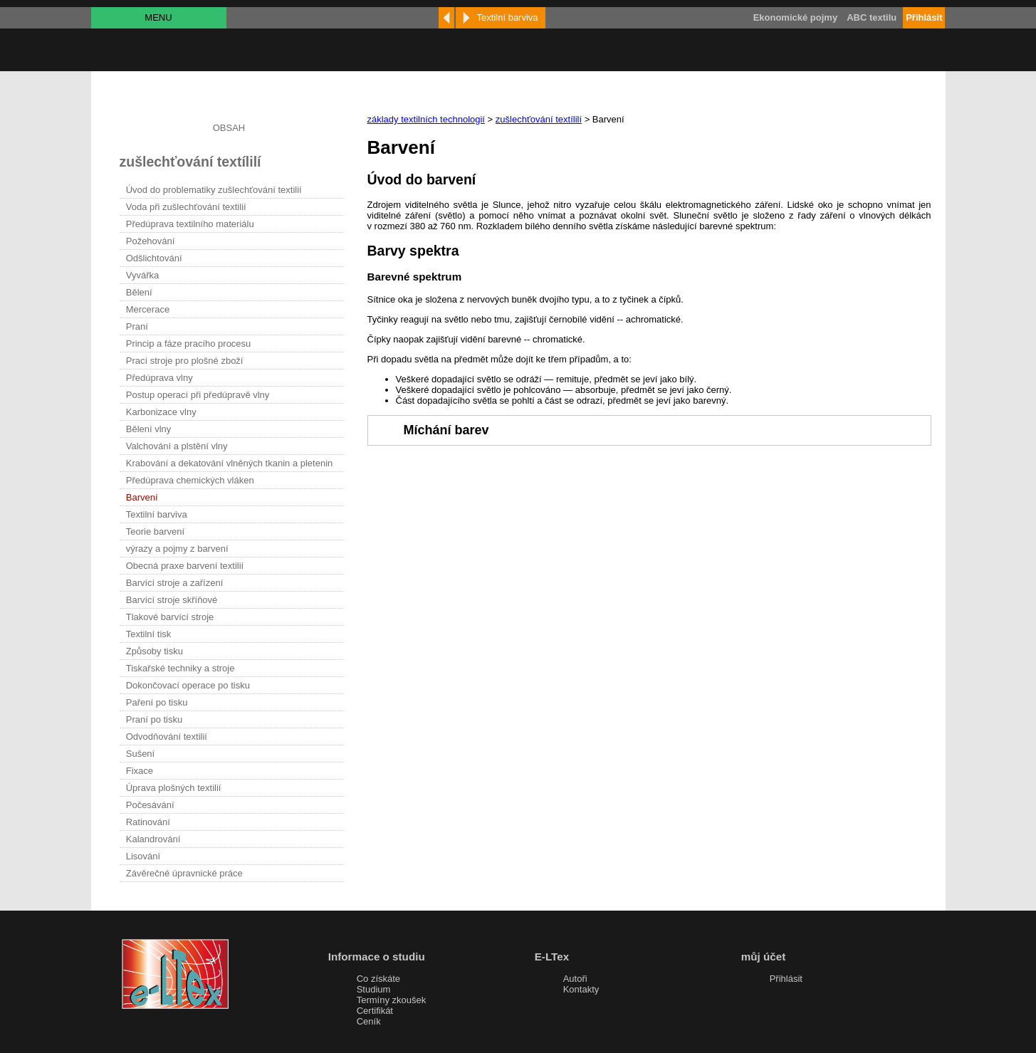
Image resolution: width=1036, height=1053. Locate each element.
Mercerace (147, 309)
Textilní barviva (156, 514)
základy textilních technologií (426, 119)
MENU (158, 17)
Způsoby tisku (154, 651)
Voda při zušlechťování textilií (186, 206)
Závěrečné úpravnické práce (184, 873)
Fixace (139, 770)
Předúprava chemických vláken (190, 480)
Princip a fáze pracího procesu (188, 343)
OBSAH (229, 127)
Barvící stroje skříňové (172, 599)
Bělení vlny (149, 429)
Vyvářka (142, 275)
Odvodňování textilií (166, 736)
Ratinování (148, 822)
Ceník (369, 1021)
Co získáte (378, 978)
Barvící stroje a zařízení (175, 582)
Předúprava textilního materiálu (190, 224)
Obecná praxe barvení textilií (185, 565)
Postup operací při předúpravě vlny (198, 394)
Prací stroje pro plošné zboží (185, 360)
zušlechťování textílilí (539, 119)
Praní (137, 326)
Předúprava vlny (159, 377)
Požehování (150, 241)
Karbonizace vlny (161, 412)
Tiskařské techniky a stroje (180, 668)
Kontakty (581, 989)
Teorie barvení (155, 531)
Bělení (139, 292)
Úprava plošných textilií (173, 787)
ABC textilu (871, 17)
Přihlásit (786, 978)
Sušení (140, 753)
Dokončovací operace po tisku (188, 685)
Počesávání (150, 805)
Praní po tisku (154, 719)
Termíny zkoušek (392, 1000)
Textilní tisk (149, 634)
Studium (374, 989)
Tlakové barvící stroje (170, 617)
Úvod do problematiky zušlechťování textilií (214, 189)
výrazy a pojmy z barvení (177, 548)
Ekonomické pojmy (795, 17)
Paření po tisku (157, 702)
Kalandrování (153, 839)
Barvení (142, 497)
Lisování (143, 856)
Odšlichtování (154, 258)
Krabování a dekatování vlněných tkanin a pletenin (229, 463)
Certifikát (375, 1010)
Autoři (575, 978)
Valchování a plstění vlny (177, 446)
